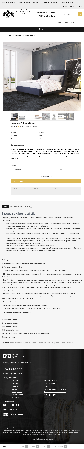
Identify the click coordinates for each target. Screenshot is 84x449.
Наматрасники (17, 392)
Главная (9, 35)
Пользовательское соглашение (55, 389)
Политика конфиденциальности (55, 392)
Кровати (18, 35)
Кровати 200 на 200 (66, 343)
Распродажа (16, 397)
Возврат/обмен (49, 383)
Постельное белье (18, 395)
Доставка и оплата (8, 2)
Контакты (36, 2)
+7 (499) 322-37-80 (46, 12)
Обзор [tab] (5, 207)
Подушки (15, 386)
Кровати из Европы (37, 343)
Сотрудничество (67, 2)
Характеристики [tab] (16, 207)
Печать (57, 189)
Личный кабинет (68, 6)
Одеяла (14, 389)
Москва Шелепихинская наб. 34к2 (68, 22)
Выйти (80, 6)
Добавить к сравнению (42, 189)
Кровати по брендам (23, 343)
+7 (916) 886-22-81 (46, 16)
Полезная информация (50, 2)
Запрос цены (19, 181)
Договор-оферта (50, 395)
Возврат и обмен (24, 2)
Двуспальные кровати (51, 343)
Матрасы (15, 383)
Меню (42, 29)
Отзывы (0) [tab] (28, 207)
